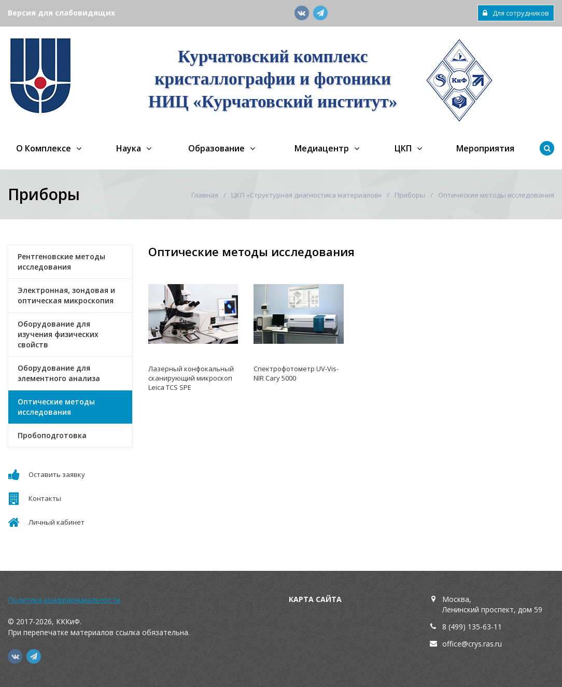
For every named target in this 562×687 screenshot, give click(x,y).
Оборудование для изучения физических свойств (58, 334)
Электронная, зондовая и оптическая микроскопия (66, 295)
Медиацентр (321, 148)
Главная (204, 195)
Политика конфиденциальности (64, 600)
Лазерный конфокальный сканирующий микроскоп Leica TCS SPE (191, 378)
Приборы (410, 195)
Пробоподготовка (52, 435)
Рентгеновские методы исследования (61, 261)
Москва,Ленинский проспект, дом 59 (492, 604)
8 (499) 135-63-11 (472, 627)
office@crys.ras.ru (472, 644)
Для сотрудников (516, 13)
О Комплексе (43, 148)
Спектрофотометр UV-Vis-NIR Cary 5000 (296, 373)
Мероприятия (485, 148)
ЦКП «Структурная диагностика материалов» (306, 195)
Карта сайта (315, 599)
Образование (216, 148)
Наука (128, 148)
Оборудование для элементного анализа (59, 373)
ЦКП (403, 148)
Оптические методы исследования (56, 407)
